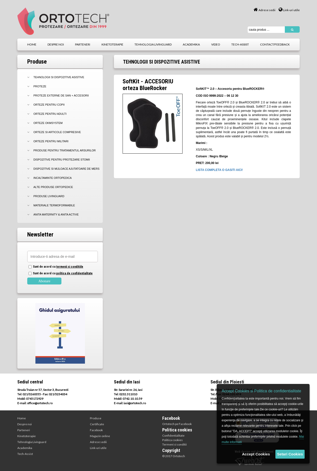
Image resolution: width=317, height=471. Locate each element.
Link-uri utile (289, 10)
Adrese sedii (264, 10)
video (215, 44)
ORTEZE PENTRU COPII (49, 104)
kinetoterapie (112, 44)
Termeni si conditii (174, 444)
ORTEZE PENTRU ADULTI (49, 113)
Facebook (96, 430)
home (31, 44)
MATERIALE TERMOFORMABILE (54, 205)
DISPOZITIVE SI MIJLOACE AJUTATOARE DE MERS (66, 168)
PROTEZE (39, 86)
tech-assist (240, 44)
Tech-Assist (25, 454)
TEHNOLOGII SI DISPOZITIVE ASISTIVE (58, 77)
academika (191, 44)
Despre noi (24, 424)
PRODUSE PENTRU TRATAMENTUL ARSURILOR (64, 150)
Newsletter (40, 234)
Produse (95, 418)
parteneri (82, 44)
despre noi (56, 44)
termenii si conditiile (69, 266)
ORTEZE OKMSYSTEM (48, 122)
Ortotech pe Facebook (177, 424)
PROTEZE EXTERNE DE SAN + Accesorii (61, 95)
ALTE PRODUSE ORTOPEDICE (53, 187)
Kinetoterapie (26, 436)
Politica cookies (172, 440)
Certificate (97, 424)
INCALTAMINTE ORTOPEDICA (52, 177)
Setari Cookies (290, 454)
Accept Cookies (256, 454)
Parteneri (23, 430)
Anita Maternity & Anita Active (56, 214)
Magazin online (100, 436)
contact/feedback (275, 44)
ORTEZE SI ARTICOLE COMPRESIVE (57, 132)
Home (21, 418)
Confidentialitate (173, 435)
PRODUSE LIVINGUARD (48, 196)
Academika (24, 448)
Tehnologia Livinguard (31, 442)
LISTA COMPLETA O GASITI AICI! (219, 170)
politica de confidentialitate (74, 273)
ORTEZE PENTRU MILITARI (50, 141)
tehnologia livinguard (153, 44)
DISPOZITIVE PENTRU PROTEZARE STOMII (61, 159)
